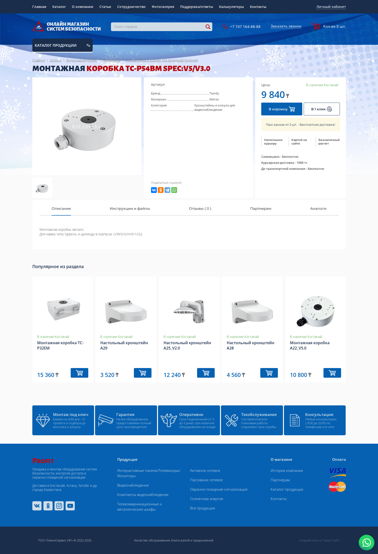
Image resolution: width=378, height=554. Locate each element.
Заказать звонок (286, 26)
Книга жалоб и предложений (192, 540)
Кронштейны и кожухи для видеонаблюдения (214, 107)
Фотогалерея (163, 6)
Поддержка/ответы (196, 6)
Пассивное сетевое (206, 479)
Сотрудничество (131, 6)
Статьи (105, 6)
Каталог (59, 6)
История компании (287, 470)
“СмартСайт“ (331, 540)
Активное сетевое (205, 470)
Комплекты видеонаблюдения (142, 494)
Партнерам (280, 479)
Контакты (258, 6)
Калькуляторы (231, 6)
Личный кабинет (331, 6)
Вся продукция (202, 508)
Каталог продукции (287, 489)
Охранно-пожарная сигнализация (218, 489)
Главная (39, 6)
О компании (82, 6)
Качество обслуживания (152, 540)
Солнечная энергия (206, 498)
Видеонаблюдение (133, 485)
